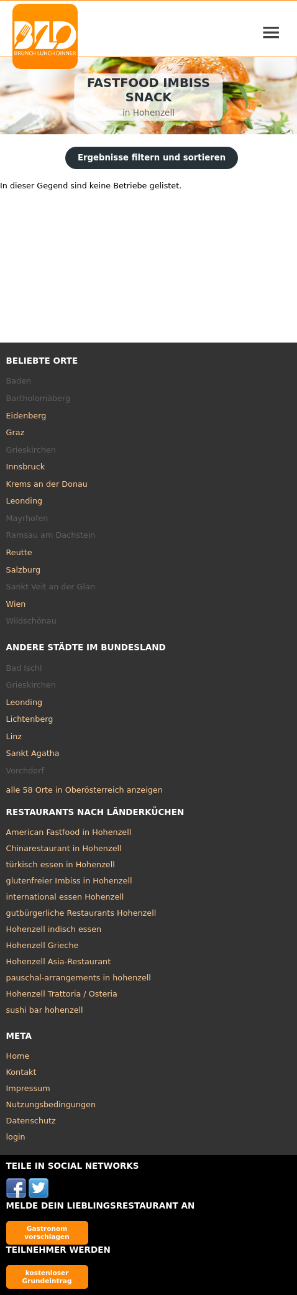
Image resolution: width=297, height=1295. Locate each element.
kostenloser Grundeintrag (47, 1276)
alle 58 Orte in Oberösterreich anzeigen (84, 790)
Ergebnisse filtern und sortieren (152, 157)
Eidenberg (26, 415)
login (15, 1136)
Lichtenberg (29, 719)
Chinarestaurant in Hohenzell (64, 848)
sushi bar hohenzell (44, 1010)
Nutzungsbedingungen (51, 1104)
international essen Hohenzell (65, 896)
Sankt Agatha (33, 753)
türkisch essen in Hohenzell (60, 864)
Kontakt (21, 1072)
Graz (15, 432)
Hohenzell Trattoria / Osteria (61, 993)
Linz (14, 736)
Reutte (19, 552)
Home (18, 1056)
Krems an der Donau (47, 484)
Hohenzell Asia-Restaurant (58, 961)
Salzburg (23, 569)
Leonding (24, 500)
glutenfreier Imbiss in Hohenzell (69, 880)
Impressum (28, 1088)
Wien (16, 604)
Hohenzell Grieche (42, 945)
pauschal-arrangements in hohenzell (78, 977)
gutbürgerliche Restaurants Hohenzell (81, 913)
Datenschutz (31, 1120)
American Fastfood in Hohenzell (69, 832)
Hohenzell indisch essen (54, 929)
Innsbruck (25, 466)
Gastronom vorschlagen (47, 1232)
